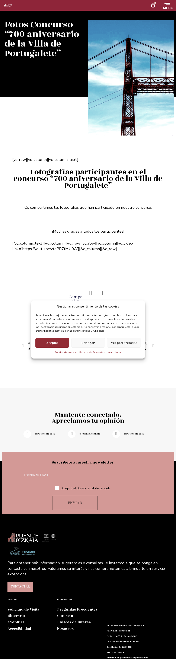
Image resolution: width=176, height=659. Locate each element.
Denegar (88, 343)
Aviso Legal (114, 352)
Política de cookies (66, 352)
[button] (90, 293)
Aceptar (52, 343)
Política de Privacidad (92, 352)
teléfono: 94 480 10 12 (119, 647)
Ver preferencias (124, 343)
